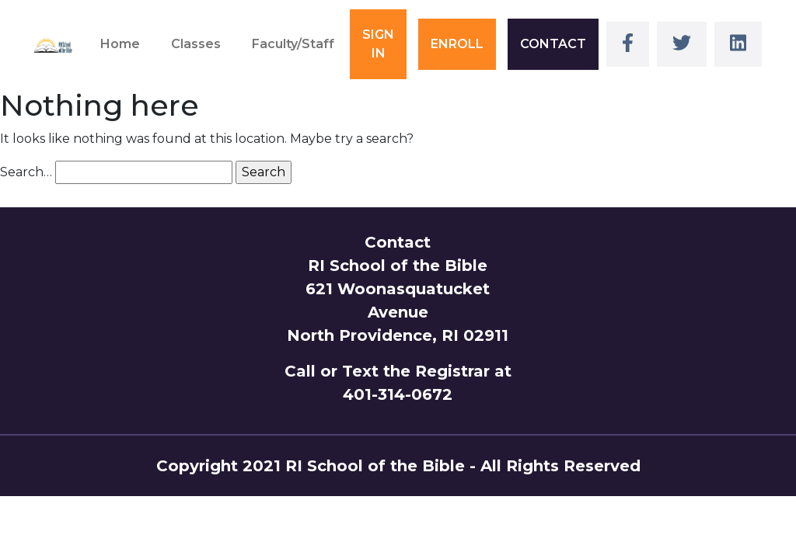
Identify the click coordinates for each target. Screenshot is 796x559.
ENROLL (457, 43)
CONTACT (553, 43)
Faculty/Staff (293, 43)
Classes (196, 43)
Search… (26, 172)
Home (120, 43)
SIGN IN (378, 44)
